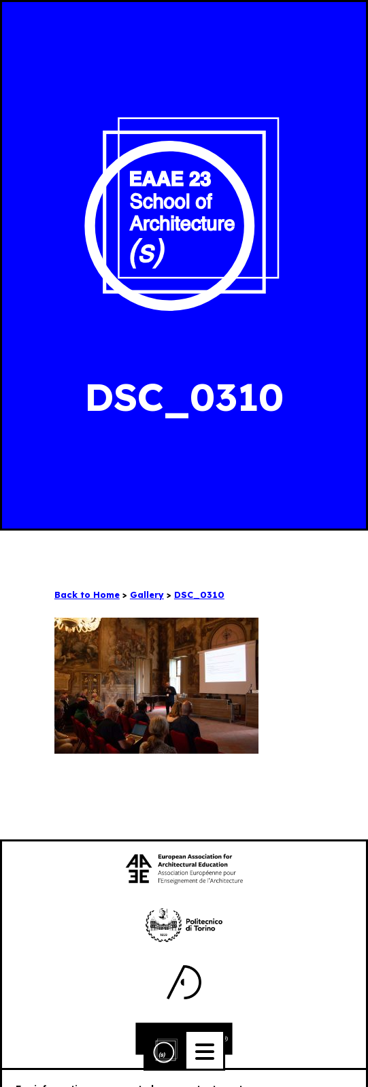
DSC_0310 (199, 594)
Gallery (147, 594)
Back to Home (87, 594)
